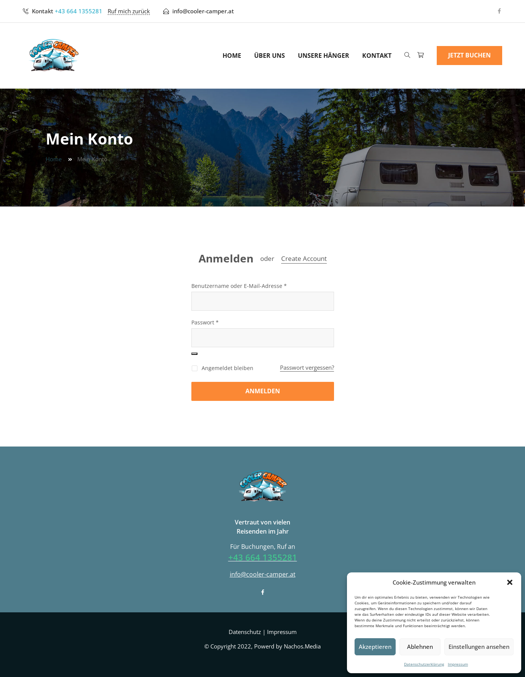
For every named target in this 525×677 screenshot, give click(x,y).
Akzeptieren (375, 646)
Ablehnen (420, 646)
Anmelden (226, 258)
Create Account (304, 258)
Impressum (458, 664)
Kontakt (376, 55)
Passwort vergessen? (307, 367)
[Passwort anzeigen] (194, 354)
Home (232, 55)
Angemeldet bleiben (222, 368)
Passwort (205, 322)
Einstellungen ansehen (479, 646)
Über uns (269, 55)
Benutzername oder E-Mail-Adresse (239, 285)
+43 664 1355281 (78, 11)
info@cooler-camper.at (203, 11)
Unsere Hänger (323, 55)
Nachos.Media (302, 646)
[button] (510, 582)
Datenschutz (245, 632)
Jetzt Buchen (469, 55)
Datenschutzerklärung (424, 664)
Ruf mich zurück (129, 11)
